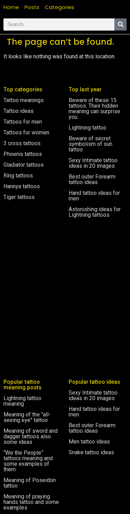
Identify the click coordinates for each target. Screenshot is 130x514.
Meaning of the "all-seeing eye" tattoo (27, 417)
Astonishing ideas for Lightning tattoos (95, 212)
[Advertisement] (65, 290)
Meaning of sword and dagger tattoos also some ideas (30, 436)
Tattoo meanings (23, 100)
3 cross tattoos (22, 143)
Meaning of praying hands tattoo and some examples (31, 502)
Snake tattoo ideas (91, 452)
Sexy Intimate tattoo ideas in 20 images (93, 163)
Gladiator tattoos (23, 164)
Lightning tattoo (87, 127)
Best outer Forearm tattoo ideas (92, 179)
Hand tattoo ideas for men (94, 196)
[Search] (120, 24)
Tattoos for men (22, 121)
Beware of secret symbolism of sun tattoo (90, 144)
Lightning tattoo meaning (22, 401)
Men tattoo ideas (89, 441)
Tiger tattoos (19, 197)
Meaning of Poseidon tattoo (29, 483)
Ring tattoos (18, 175)
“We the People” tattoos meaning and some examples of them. (28, 461)
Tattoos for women (26, 132)
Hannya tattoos (21, 186)
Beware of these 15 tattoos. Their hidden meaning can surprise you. (94, 108)
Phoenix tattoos (22, 154)
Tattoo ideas (18, 111)
